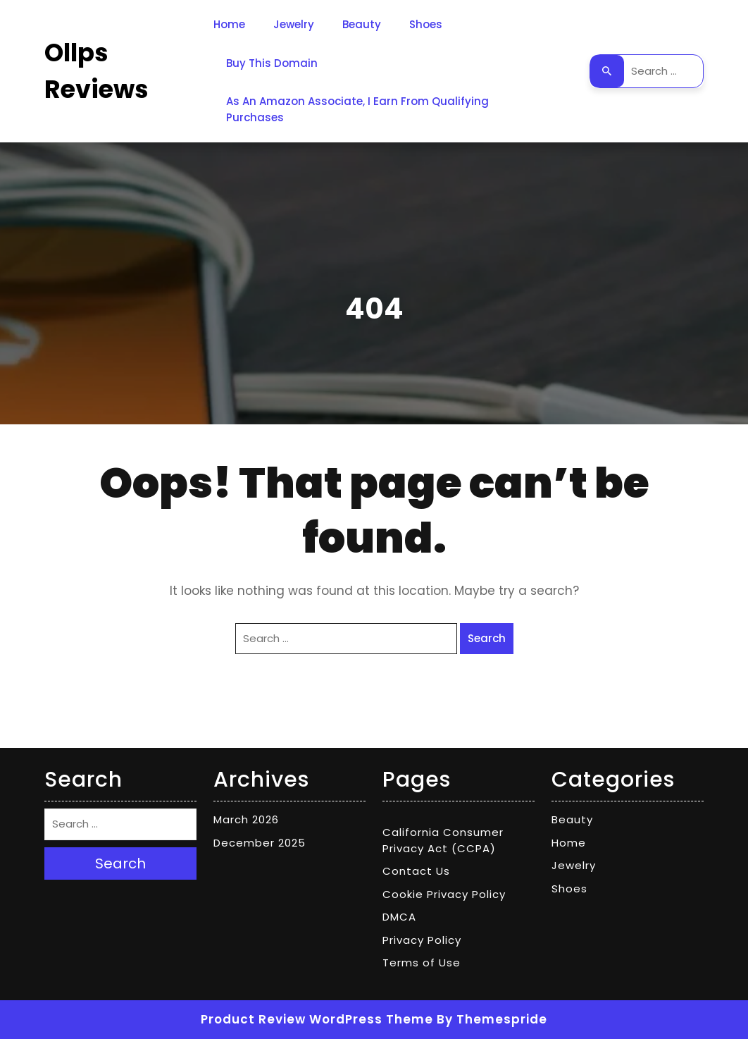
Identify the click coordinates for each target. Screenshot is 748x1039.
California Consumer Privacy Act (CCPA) (443, 840)
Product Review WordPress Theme (317, 1019)
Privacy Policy (421, 940)
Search (607, 71)
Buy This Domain (272, 63)
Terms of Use (421, 962)
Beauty (361, 24)
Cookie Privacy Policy (444, 894)
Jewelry (293, 24)
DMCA (399, 916)
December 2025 (259, 842)
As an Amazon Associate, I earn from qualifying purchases (357, 109)
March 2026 (246, 819)
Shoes (425, 24)
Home (229, 24)
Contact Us (416, 870)
